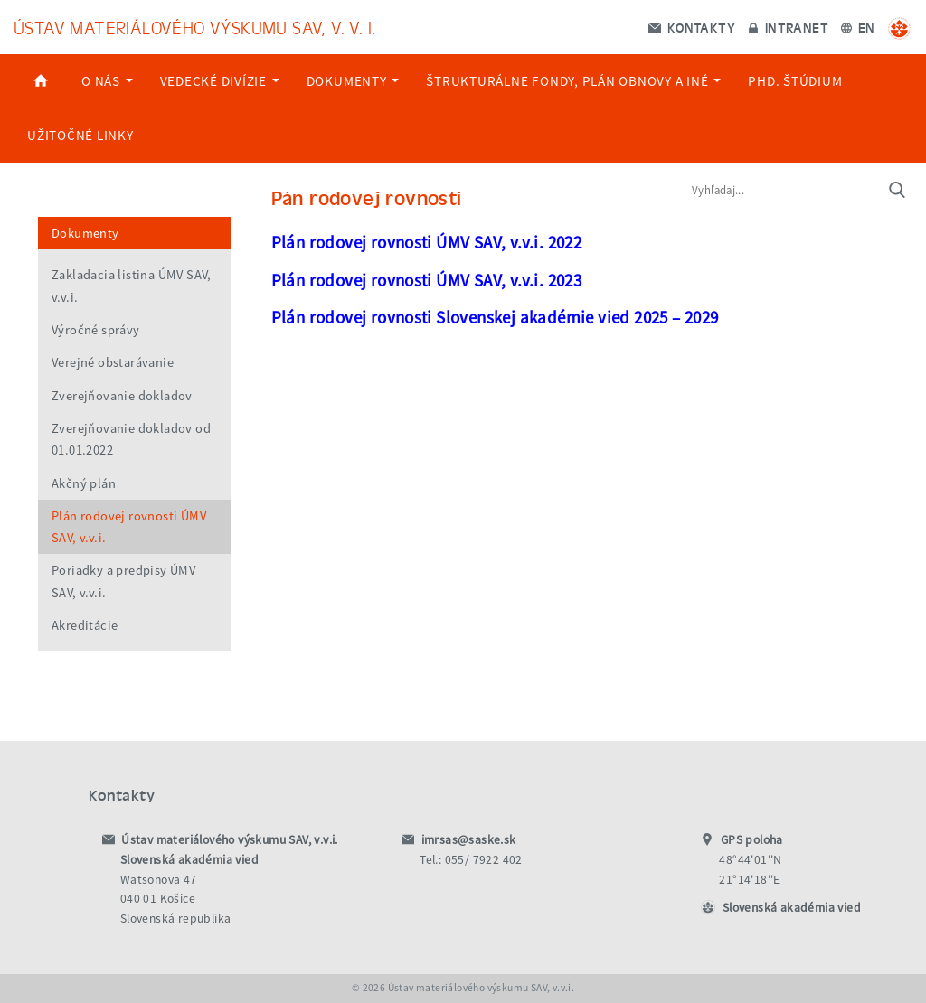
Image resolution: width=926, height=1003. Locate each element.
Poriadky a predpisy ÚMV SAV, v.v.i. (123, 581)
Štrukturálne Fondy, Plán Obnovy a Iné (573, 80)
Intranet (788, 27)
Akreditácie (85, 625)
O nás (107, 80)
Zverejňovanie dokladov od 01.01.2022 (131, 439)
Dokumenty (353, 80)
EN (857, 27)
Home (41, 81)
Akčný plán (84, 483)
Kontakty (691, 27)
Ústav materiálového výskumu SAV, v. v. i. (194, 26)
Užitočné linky (80, 135)
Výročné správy (96, 330)
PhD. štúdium (795, 80)
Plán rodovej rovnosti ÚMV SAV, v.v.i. (129, 527)
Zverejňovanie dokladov (122, 396)
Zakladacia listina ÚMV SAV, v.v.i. (132, 286)
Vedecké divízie (219, 80)
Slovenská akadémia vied (792, 907)
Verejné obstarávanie (113, 362)
